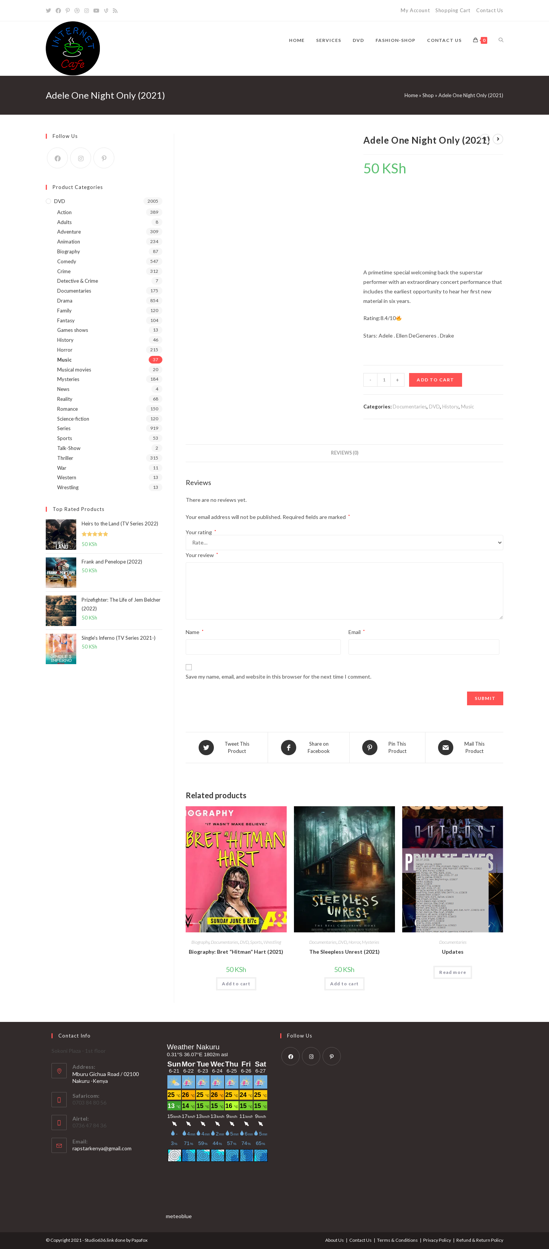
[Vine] (106, 10)
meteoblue (179, 1216)
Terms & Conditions (397, 1240)
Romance (67, 409)
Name (195, 632)
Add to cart (435, 380)
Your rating (201, 532)
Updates (453, 951)
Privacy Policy (437, 1240)
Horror (354, 942)
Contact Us (489, 10)
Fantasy (66, 320)
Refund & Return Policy (479, 1240)
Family (64, 310)
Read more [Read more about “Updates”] (452, 972)
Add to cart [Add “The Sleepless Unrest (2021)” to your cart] (344, 983)
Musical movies (74, 370)
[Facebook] (58, 10)
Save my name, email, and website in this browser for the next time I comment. (278, 676)
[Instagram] (86, 10)
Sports (256, 942)
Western (66, 477)
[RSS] (115, 10)
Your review (202, 555)
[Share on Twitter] (226, 747)
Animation (68, 242)
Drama (64, 301)
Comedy (66, 261)
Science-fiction (73, 419)
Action (64, 212)
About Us (334, 1240)
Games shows (72, 330)
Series (64, 428)
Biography (200, 942)
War (61, 468)
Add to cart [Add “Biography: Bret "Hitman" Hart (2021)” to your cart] (236, 983)
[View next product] (498, 139)
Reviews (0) (344, 453)
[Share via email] (464, 747)
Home (411, 95)
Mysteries (370, 942)
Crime (64, 271)
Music (467, 407)
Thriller (65, 458)
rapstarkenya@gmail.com (102, 1148)
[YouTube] (96, 10)
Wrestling (272, 942)
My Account (415, 10)
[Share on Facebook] (308, 747)
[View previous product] (485, 139)
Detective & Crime (77, 281)
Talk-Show (68, 448)
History (450, 407)
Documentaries (410, 407)
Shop (428, 95)
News (63, 389)
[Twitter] (49, 10)
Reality (64, 399)
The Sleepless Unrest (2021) (344, 951)
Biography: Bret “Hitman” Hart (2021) (236, 951)
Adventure (69, 232)
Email (356, 632)
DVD (434, 407)
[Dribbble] (77, 10)
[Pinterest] (67, 10)
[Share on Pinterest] (387, 747)
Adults (64, 222)
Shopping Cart (452, 10)
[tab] (344, 453)
